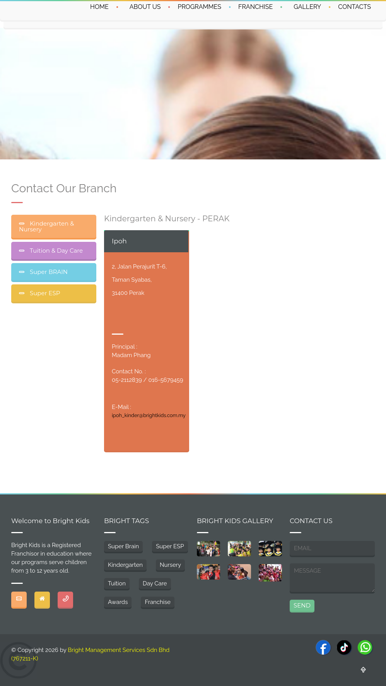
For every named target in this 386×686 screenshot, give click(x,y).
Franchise (158, 602)
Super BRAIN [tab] (48, 271)
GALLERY (307, 6)
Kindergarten (125, 564)
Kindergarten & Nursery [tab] (46, 226)
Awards (118, 602)
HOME (99, 6)
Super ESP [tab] (44, 293)
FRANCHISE (255, 6)
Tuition (117, 583)
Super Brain (123, 546)
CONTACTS (354, 6)
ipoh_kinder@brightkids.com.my (149, 415)
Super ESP (170, 546)
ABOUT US (145, 6)
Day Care (155, 583)
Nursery (170, 564)
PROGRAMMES (199, 6)
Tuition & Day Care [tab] (55, 250)
